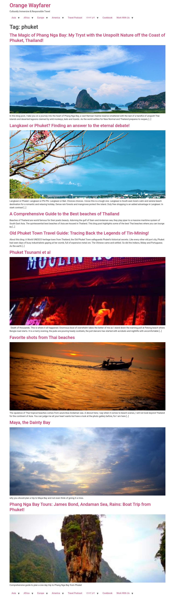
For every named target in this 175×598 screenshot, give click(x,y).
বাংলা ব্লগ (90, 17)
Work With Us (122, 17)
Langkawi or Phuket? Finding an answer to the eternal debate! (70, 125)
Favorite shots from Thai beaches (42, 337)
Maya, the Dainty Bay (30, 422)
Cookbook (107, 17)
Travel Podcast (75, 17)
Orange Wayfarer (30, 5)
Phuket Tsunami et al (30, 252)
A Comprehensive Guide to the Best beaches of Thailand (64, 213)
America (56, 17)
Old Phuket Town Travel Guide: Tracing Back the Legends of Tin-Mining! (79, 233)
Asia (14, 17)
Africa (26, 17)
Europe (40, 17)
